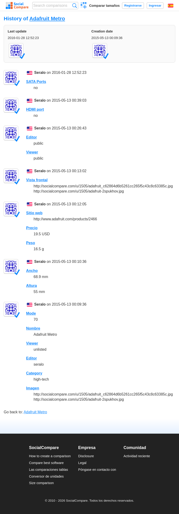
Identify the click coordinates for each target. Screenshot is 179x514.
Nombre (33, 328)
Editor (31, 137)
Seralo (40, 73)
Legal (82, 463)
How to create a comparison (50, 456)
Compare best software (46, 463)
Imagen (32, 388)
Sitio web (34, 213)
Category (34, 373)
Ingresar (155, 5)
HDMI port (35, 109)
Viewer (32, 152)
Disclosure (86, 456)
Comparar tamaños (104, 5)
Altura (31, 286)
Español (170, 5)
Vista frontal (37, 180)
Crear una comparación (84, 6)
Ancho (32, 271)
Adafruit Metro (47, 18)
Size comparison (41, 483)
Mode (31, 313)
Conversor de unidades (46, 476)
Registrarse (133, 5)
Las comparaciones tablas (48, 469)
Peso (30, 243)
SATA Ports (36, 82)
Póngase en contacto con (97, 469)
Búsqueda (74, 5)
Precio (32, 228)
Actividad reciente (137, 456)
